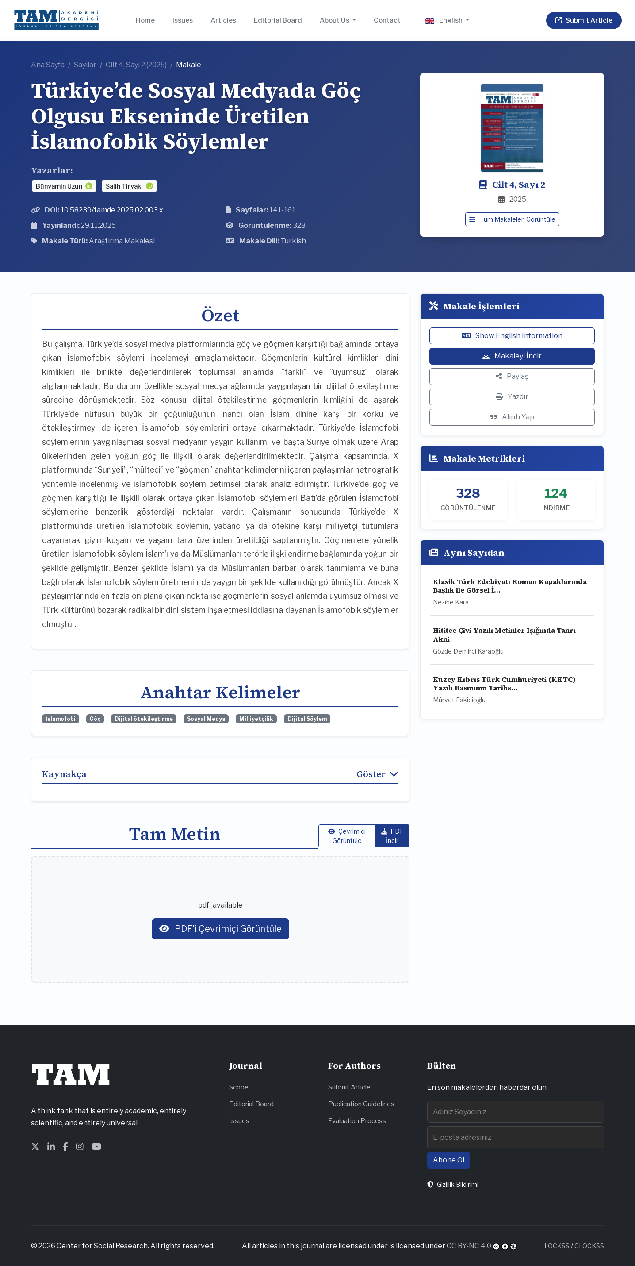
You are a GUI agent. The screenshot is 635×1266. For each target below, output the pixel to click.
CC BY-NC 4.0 (469, 1246)
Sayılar (85, 65)
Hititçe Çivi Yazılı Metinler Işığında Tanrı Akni (504, 634)
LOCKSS (557, 1246)
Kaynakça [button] (220, 774)
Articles (223, 20)
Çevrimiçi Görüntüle (347, 835)
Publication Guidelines (361, 1104)
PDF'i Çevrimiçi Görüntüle (220, 929)
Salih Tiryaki (125, 186)
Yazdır (512, 396)
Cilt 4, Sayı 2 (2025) (136, 65)
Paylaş (512, 376)
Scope (239, 1087)
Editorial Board (278, 20)
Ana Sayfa (48, 65)
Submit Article (349, 1087)
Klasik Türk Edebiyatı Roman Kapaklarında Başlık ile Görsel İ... (510, 586)
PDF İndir (392, 835)
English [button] (444, 20)
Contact (387, 20)
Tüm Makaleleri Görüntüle (512, 219)
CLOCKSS (589, 1246)
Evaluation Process (357, 1120)
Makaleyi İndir (512, 356)
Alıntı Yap (512, 417)
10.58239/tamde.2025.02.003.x (112, 210)
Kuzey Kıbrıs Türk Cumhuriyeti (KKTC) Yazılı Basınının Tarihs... (504, 683)
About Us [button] (335, 20)
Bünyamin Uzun (60, 186)
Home (145, 20)
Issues (182, 20)
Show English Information (512, 335)
